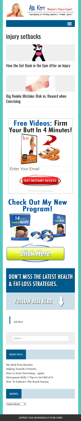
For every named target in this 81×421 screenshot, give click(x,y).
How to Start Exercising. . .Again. (25, 373)
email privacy (47, 191)
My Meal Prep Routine (19, 364)
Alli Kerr (18, 321)
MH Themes (57, 417)
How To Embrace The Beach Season (27, 381)
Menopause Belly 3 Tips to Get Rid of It (29, 377)
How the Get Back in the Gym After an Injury (38, 65)
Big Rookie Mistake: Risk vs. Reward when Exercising (36, 98)
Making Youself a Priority (21, 369)
